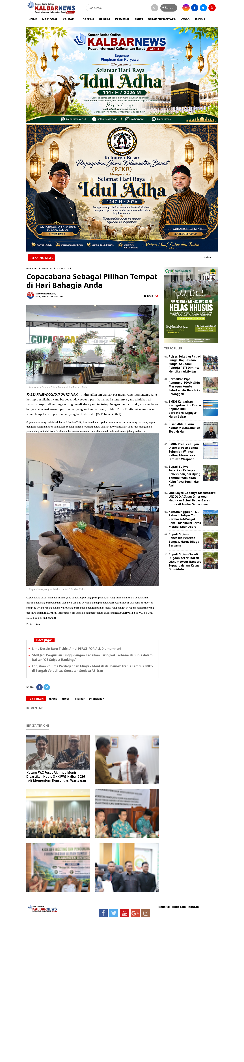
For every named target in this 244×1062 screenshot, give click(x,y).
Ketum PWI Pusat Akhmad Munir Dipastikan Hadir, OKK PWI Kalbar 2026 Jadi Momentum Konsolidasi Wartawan (56, 776)
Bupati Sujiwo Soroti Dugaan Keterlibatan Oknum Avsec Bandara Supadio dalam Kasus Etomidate (185, 561)
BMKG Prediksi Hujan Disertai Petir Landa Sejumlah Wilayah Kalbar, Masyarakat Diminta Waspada (184, 451)
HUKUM (104, 19)
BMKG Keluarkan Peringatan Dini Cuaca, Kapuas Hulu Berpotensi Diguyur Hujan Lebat (185, 409)
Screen (168, 7)
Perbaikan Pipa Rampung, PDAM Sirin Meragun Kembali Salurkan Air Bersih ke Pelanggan (184, 386)
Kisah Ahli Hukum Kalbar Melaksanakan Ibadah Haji (184, 428)
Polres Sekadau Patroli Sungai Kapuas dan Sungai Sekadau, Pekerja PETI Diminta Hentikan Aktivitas (185, 363)
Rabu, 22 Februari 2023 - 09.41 (49, 296)
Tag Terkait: (36, 698)
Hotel (46, 268)
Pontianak (66, 268)
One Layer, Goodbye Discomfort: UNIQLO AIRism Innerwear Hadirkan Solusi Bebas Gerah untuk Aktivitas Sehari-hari (192, 498)
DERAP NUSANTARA (162, 19)
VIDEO (185, 19)
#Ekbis (52, 698)
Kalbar (54, 268)
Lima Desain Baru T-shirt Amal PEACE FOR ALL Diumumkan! (76, 649)
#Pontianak (96, 698)
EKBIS (139, 19)
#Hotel (65, 698)
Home (29, 268)
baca (148, 295)
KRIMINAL (122, 19)
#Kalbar (80, 698)
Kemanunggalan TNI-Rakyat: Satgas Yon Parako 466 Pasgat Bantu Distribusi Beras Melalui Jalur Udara (185, 519)
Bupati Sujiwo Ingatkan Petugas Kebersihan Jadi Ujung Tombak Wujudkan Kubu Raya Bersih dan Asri (184, 476)
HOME (33, 19)
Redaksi (164, 907)
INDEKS (200, 19)
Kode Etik (179, 907)
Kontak (193, 907)
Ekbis (38, 268)
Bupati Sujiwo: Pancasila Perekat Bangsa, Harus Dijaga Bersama (184, 539)
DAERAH (88, 19)
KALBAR (68, 19)
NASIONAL (50, 19)
